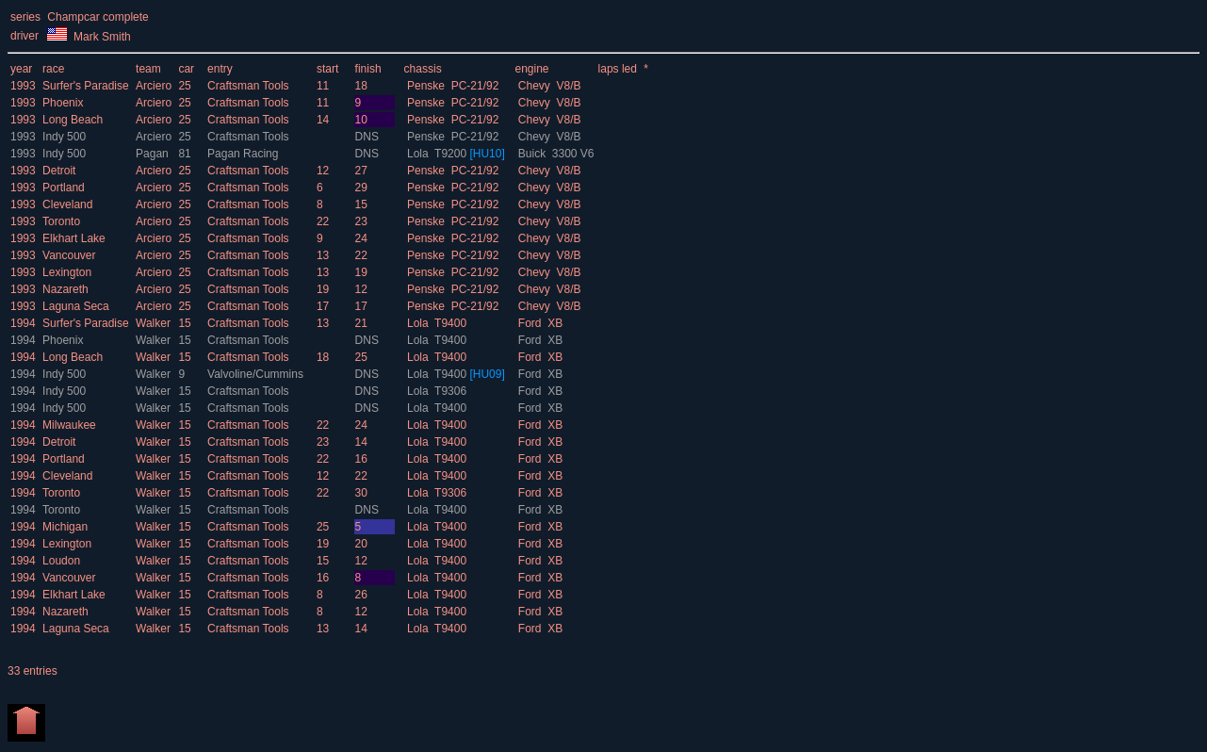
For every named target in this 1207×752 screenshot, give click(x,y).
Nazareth (65, 289)
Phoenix (62, 102)
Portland (63, 187)
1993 (23, 85)
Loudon (61, 560)
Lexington (66, 272)
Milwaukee (69, 425)
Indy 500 (64, 136)
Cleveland (67, 204)
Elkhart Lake (74, 238)
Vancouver (68, 255)
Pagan (153, 153)
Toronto (61, 221)
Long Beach (72, 119)
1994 (23, 323)
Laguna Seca (75, 306)
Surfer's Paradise (85, 85)
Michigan (65, 526)
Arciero (155, 85)
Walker (154, 323)
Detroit (58, 170)
